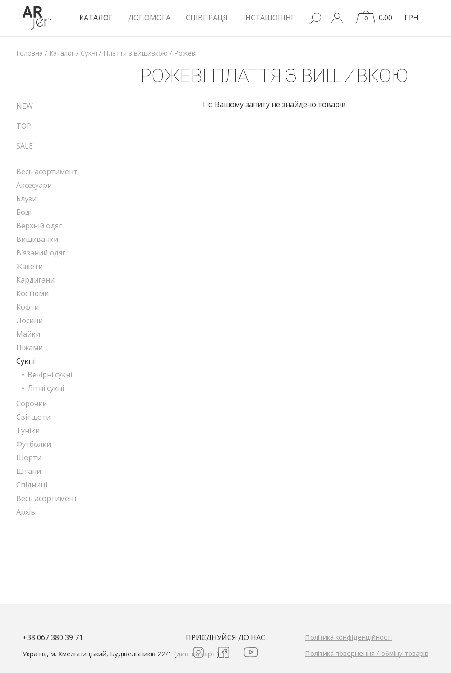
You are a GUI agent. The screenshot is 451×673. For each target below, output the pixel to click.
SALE (24, 146)
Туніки (28, 431)
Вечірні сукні (50, 375)
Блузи (26, 199)
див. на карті (196, 653)
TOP (23, 126)
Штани (28, 471)
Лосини (29, 320)
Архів (25, 512)
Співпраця (207, 18)
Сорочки (31, 403)
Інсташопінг (269, 18)
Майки (28, 334)
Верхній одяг (39, 226)
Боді (24, 212)
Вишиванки (37, 239)
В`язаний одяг (40, 253)
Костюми (32, 293)
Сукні (25, 361)
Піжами (29, 348)
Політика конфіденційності (348, 636)
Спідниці (31, 485)
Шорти (28, 458)
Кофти (27, 307)
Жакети (29, 266)
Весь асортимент (47, 171)
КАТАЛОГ (96, 18)
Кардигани (35, 280)
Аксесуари (34, 185)
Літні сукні (46, 388)
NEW (24, 106)
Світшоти (33, 417)
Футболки (33, 444)
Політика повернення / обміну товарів (366, 653)
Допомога (149, 18)
